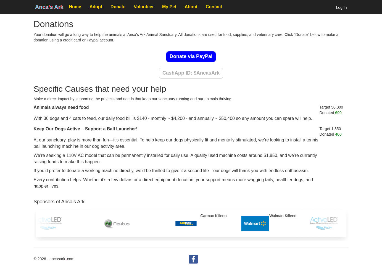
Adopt (95, 6)
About (191, 6)
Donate (117, 6)
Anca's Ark (49, 7)
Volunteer (144, 6)
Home (75, 6)
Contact (214, 6)
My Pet (169, 6)
